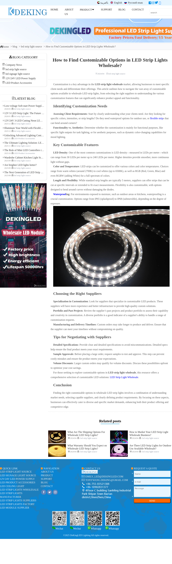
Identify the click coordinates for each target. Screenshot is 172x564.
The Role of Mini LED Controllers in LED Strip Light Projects (23, 150)
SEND (152, 501)
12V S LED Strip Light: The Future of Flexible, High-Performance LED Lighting (23, 113)
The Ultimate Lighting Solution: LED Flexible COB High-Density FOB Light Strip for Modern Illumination (23, 142)
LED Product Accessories (18, 82)
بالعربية (102, 2)
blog (15, 46)
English (116, 2)
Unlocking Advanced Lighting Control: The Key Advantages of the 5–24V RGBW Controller (23, 135)
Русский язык (133, 2)
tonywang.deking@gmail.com (106, 480)
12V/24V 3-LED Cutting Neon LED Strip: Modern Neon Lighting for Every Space (23, 120)
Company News (13, 64)
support (46, 479)
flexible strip (156, 118)
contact (47, 486)
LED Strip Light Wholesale (124, 377)
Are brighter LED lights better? (20, 165)
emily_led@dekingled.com (104, 476)
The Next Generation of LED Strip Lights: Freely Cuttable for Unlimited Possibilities (23, 172)
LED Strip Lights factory (17, 504)
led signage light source (17, 73)
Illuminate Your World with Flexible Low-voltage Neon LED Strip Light (23, 128)
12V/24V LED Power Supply (20, 78)
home (4, 46)
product (47, 475)
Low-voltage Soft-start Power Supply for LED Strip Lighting (23, 105)
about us (47, 471)
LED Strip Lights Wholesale (19, 489)
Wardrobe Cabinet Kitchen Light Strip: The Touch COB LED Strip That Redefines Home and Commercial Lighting (23, 157)
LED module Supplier (14, 507)
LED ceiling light (12, 486)
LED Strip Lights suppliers (18, 500)
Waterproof (59, 194)
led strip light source (31, 46)
